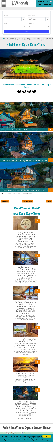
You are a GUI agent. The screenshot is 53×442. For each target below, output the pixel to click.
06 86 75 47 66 (43, 1)
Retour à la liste (27, 201)
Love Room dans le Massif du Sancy (25, 374)
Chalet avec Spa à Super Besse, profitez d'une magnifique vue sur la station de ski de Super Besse (25, 406)
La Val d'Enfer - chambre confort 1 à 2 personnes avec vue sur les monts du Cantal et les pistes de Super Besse (25, 272)
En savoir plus (46, 440)
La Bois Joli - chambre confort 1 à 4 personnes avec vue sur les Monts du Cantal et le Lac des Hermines (25, 307)
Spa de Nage (9, 38)
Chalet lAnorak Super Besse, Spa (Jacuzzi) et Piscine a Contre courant (24, 190)
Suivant (49, 201)
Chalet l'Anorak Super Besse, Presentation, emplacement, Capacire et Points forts (24, 160)
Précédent (5, 201)
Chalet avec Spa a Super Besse (38, 40)
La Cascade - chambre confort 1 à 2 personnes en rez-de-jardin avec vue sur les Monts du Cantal (25, 343)
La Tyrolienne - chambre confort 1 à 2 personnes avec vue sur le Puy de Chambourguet (25, 236)
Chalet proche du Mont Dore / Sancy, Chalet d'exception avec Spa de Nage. (24, 130)
